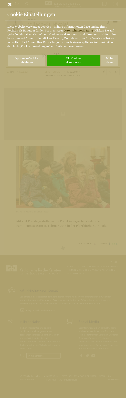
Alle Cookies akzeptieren (73, 60)
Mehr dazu (109, 60)
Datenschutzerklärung (78, 30)
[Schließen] (63, 4)
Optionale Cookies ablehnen (27, 60)
